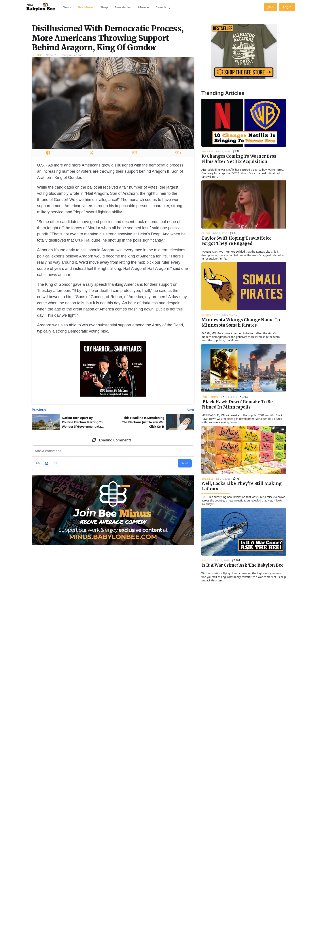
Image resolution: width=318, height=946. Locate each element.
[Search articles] (163, 7)
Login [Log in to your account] (287, 7)
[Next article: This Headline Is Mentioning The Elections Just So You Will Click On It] (154, 465)
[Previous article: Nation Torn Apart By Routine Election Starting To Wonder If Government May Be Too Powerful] (71, 465)
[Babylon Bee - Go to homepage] (41, 7)
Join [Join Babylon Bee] (271, 7)
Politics (37, 110)
